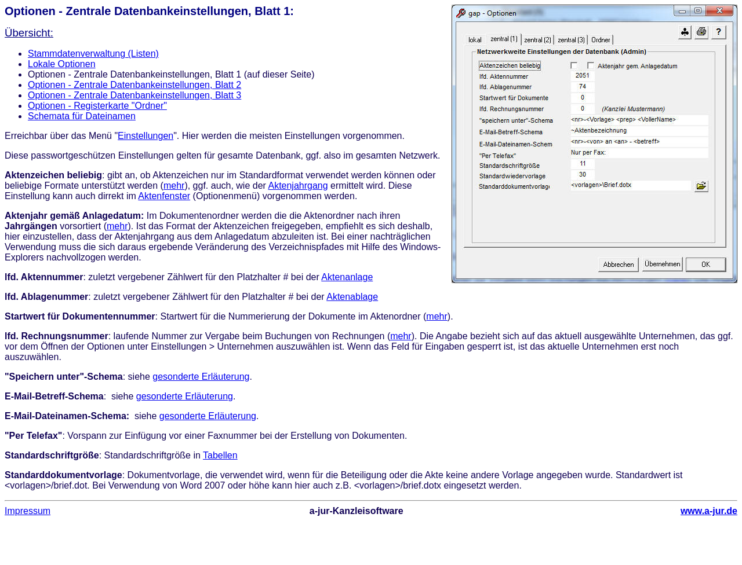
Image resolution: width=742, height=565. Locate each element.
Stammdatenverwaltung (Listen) (93, 53)
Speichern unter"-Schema (66, 376)
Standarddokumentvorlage (63, 475)
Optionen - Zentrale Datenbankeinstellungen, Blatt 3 (134, 95)
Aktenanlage (347, 277)
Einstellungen (145, 136)
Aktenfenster (164, 196)
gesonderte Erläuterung (200, 376)
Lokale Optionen (62, 64)
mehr (173, 185)
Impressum (27, 511)
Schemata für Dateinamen (82, 116)
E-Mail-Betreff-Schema (54, 396)
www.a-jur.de (709, 511)
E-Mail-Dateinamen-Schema (65, 416)
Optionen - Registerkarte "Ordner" (97, 106)
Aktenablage (352, 297)
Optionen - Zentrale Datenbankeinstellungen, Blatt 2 (134, 85)
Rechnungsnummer (64, 336)
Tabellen (220, 455)
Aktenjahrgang (298, 185)
